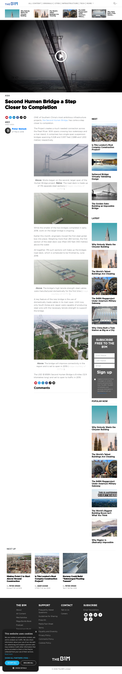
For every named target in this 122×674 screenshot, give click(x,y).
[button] (20, 658)
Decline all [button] (28, 663)
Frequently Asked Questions (46, 611)
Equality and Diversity (48, 631)
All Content (21, 613)
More (89, 3)
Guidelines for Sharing (48, 616)
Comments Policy (46, 639)
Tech (82, 3)
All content (34, 3)
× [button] (36, 632)
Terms (41, 628)
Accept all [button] (12, 663)
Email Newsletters (91, 610)
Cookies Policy (45, 643)
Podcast (19, 625)
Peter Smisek (19, 129)
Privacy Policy (102, 393)
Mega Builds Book (23, 621)
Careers (64, 613)
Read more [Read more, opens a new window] (9, 654)
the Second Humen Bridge (55, 120)
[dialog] (20, 650)
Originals (48, 3)
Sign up (104, 372)
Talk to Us (65, 610)
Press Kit (42, 620)
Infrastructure (70, 3)
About (19, 610)
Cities (57, 3)
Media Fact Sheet (46, 624)
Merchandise (21, 617)
